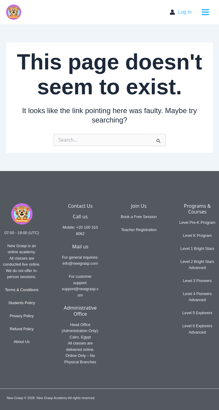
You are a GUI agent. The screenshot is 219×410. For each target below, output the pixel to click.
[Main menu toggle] (205, 12)
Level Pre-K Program (197, 222)
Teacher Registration (138, 229)
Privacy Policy (22, 316)
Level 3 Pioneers (197, 280)
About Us (22, 341)
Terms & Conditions (21, 289)
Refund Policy (22, 329)
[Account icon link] (180, 12)
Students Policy (21, 303)
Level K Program (197, 235)
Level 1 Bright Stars (197, 248)
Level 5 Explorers (197, 313)
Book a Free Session (139, 216)
